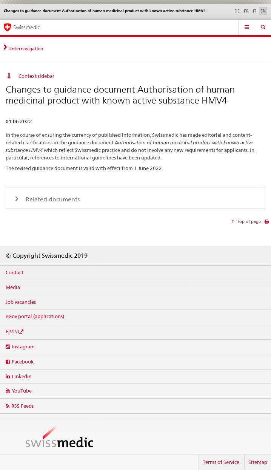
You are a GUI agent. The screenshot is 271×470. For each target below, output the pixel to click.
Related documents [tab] (52, 199)
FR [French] (246, 11)
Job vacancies (21, 302)
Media (13, 287)
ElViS (11, 331)
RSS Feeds (22, 406)
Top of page (248, 221)
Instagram (23, 346)
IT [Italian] (254, 11)
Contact (14, 272)
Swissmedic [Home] (26, 27)
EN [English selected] (263, 11)
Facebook (23, 362)
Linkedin (22, 376)
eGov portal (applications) (35, 316)
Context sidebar (36, 76)
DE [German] (237, 11)
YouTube (22, 391)
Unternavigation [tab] (25, 48)
